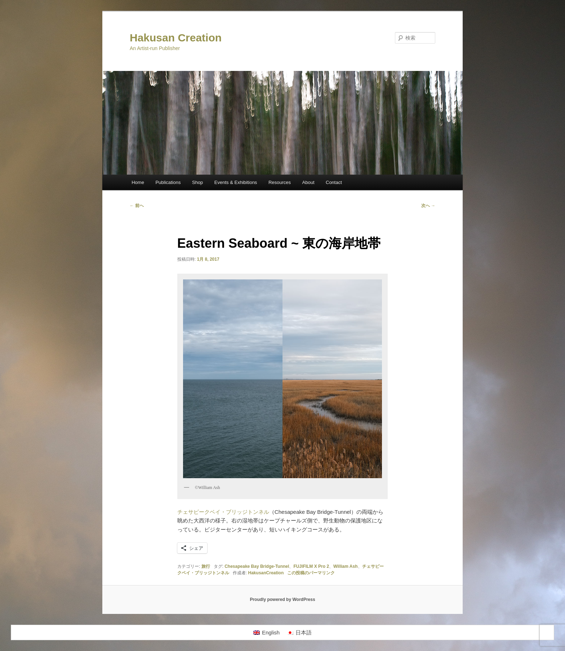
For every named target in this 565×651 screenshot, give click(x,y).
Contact (334, 182)
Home (138, 182)
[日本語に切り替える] (299, 633)
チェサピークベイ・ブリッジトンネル (223, 512)
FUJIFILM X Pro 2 (311, 566)
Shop (197, 182)
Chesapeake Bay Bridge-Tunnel (256, 566)
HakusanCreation (266, 572)
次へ (428, 205)
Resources (279, 182)
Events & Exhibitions (235, 182)
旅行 (205, 566)
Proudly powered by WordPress (282, 599)
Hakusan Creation (176, 38)
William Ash (345, 566)
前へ (137, 205)
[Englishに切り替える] (266, 633)
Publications (168, 182)
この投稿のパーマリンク (311, 572)
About (308, 182)
